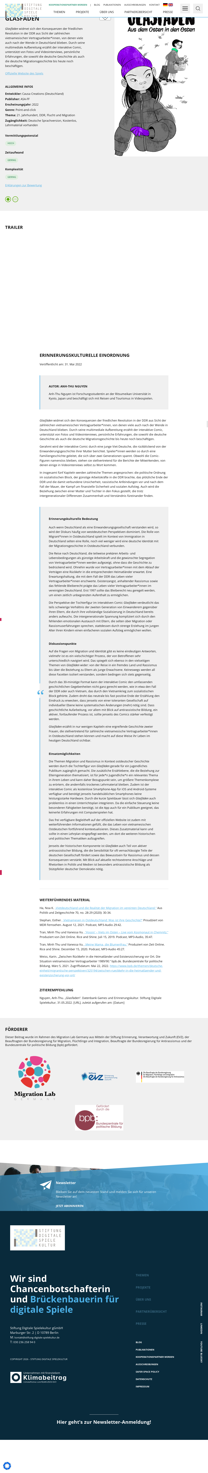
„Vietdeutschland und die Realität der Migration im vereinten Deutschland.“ (105, 934)
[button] (7, 1466)
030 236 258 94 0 (25, 1368)
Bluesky (201, 1388)
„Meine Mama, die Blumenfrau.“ (106, 971)
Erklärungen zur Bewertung (23, 211)
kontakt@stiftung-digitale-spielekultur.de (43, 1363)
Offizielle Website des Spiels (24, 100)
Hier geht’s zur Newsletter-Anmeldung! (104, 1455)
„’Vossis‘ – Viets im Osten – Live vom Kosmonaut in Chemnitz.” (126, 958)
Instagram (201, 1328)
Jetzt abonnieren (70, 1232)
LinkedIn (201, 1349)
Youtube (201, 1369)
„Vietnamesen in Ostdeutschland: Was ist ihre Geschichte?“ (102, 946)
